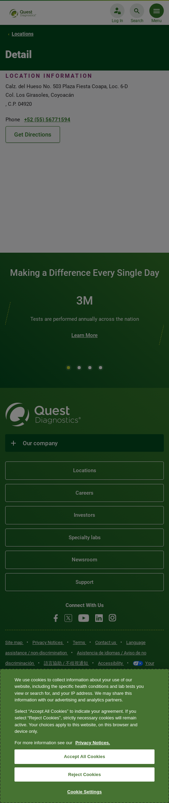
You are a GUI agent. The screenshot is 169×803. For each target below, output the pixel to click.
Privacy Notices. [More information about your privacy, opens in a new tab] (93, 742)
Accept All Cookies (84, 756)
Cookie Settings (84, 791)
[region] (84, 736)
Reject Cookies (84, 774)
